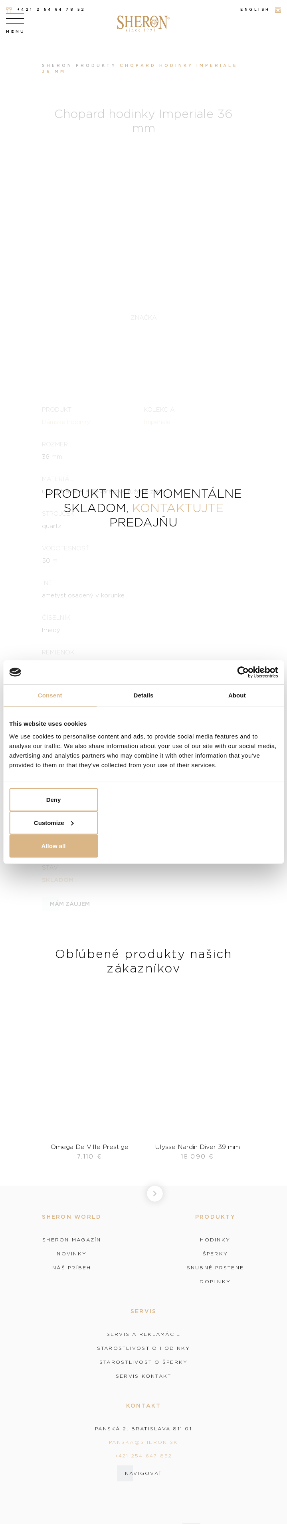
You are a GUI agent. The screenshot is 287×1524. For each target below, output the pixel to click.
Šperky (215, 1253)
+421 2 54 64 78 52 (46, 10)
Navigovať (143, 1473)
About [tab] (237, 695)
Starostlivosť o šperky (143, 1362)
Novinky (72, 1253)
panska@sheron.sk (143, 1442)
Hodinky (215, 1239)
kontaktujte (178, 507)
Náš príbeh (71, 1267)
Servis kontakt (144, 1376)
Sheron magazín (71, 1239)
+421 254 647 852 (143, 1456)
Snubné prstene (215, 1267)
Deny (53, 799)
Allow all (54, 845)
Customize (54, 822)
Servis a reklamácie (144, 1334)
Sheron (57, 65)
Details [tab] (144, 695)
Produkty (96, 65)
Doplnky (215, 1281)
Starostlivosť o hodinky (143, 1348)
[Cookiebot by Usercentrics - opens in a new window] (243, 672)
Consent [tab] (50, 695)
